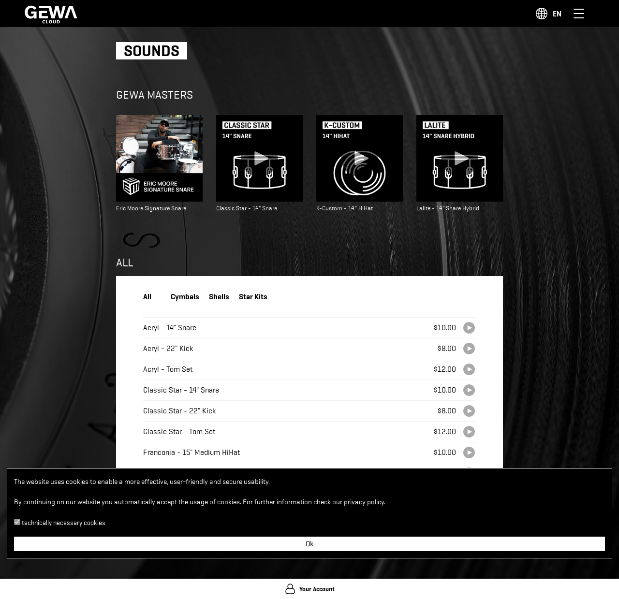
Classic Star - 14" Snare (181, 390)
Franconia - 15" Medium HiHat (191, 452)
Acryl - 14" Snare (169, 327)
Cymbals (185, 296)
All (147, 296)
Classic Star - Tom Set (179, 431)
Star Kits (253, 296)
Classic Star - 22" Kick (179, 411)
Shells (219, 296)
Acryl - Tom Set (167, 369)
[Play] (469, 328)
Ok (309, 544)
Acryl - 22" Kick (168, 348)
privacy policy (364, 502)
